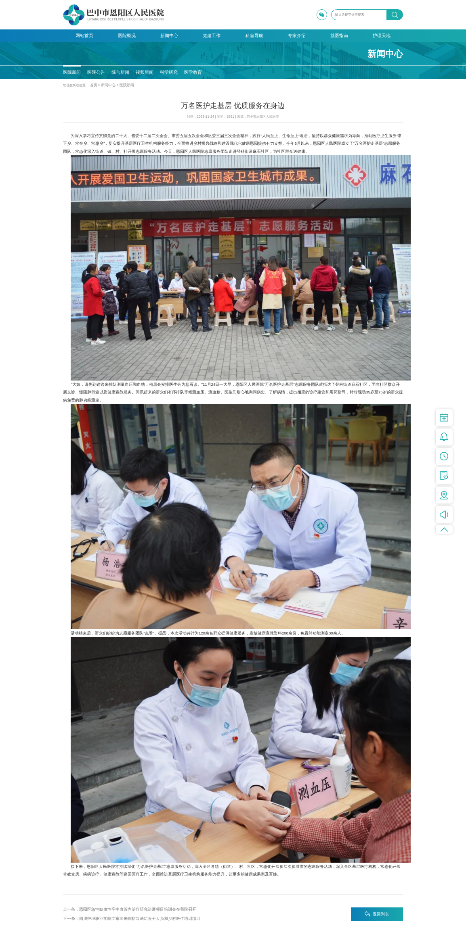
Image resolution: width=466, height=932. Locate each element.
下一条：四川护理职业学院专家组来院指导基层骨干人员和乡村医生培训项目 (131, 917)
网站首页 (84, 35)
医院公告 (96, 72)
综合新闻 (120, 72)
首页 (93, 85)
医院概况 (127, 35)
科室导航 (254, 35)
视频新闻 (144, 72)
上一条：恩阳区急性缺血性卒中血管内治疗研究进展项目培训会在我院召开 (129, 908)
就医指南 (339, 35)
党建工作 (211, 35)
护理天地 (381, 35)
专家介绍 (297, 35)
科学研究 (168, 72)
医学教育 (192, 72)
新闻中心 (169, 35)
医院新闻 (72, 72)
